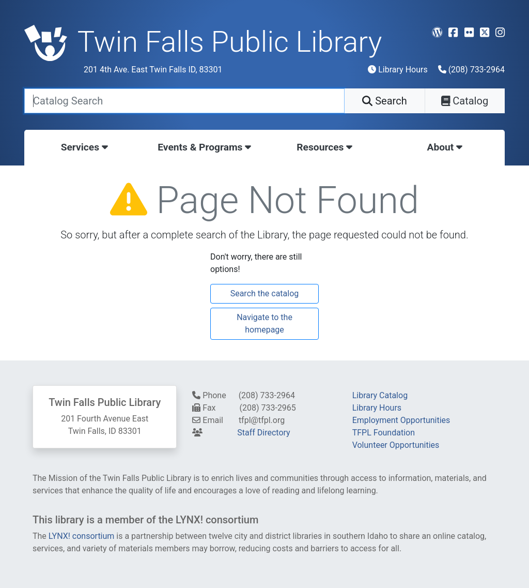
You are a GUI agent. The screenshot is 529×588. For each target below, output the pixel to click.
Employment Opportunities (401, 420)
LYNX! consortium (82, 536)
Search (384, 101)
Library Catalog (380, 395)
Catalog (464, 101)
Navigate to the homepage (264, 323)
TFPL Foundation (383, 433)
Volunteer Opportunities (396, 445)
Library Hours (397, 69)
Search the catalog (264, 293)
